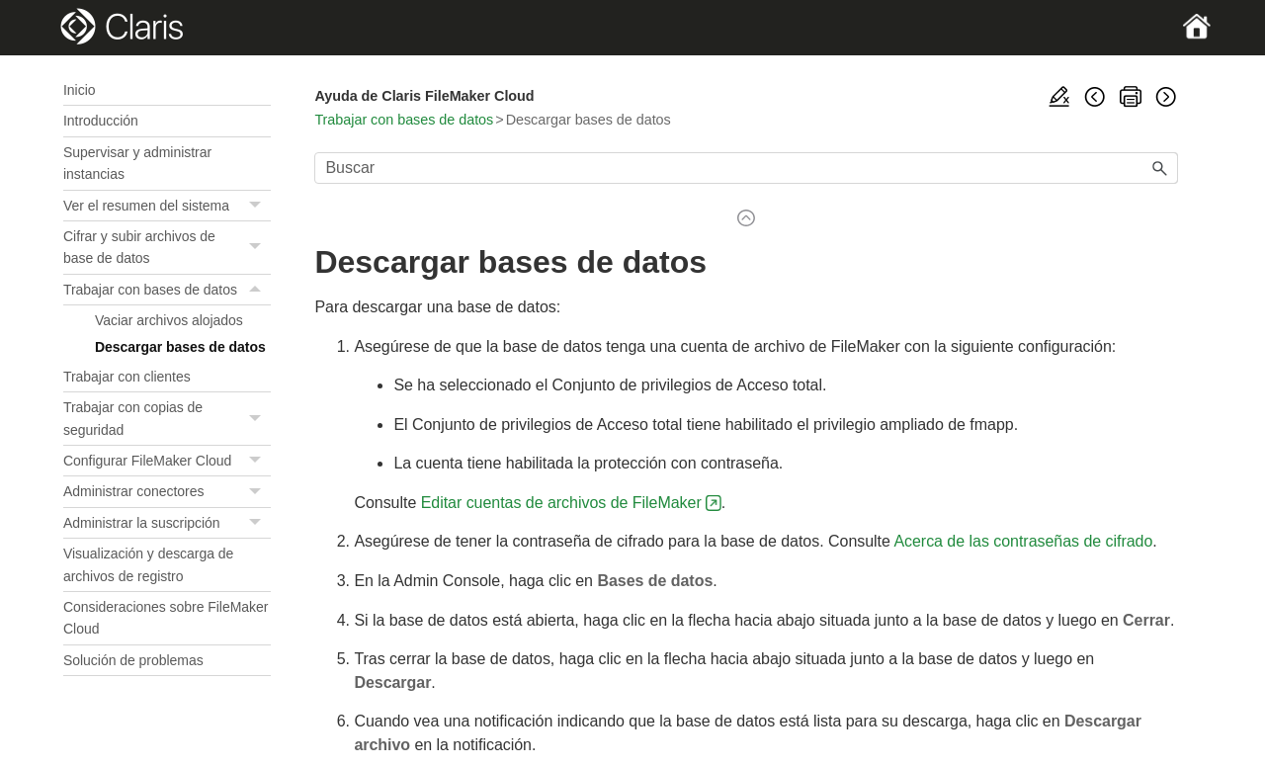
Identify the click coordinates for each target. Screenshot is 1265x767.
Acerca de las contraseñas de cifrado (1022, 541)
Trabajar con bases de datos (167, 289)
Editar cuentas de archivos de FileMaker (561, 502)
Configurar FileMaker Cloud (167, 461)
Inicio (79, 90)
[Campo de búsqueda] (746, 168)
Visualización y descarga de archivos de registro (148, 564)
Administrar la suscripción (167, 523)
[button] (257, 205)
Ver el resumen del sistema (167, 206)
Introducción (100, 120)
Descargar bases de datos (180, 347)
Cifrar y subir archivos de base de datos (167, 247)
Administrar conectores (167, 491)
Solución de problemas (133, 660)
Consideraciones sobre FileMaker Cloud (165, 618)
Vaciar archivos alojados (169, 320)
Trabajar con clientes (127, 376)
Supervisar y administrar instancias (137, 163)
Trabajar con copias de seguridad (167, 418)
